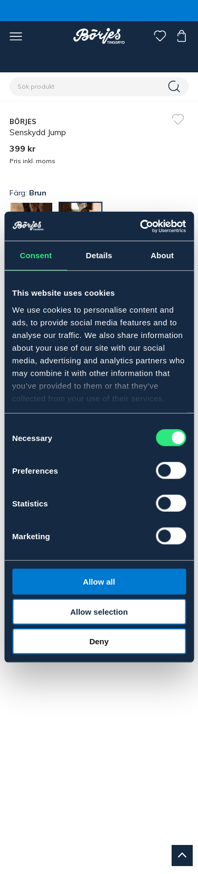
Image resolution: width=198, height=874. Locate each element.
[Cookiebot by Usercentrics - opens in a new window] (141, 226)
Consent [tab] (36, 255)
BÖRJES (23, 121)
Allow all (99, 581)
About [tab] (162, 255)
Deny (99, 641)
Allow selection (99, 611)
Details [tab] (99, 255)
